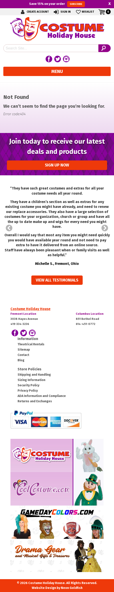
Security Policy (28, 385)
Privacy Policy (28, 391)
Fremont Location (23, 313)
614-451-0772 (85, 324)
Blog (21, 360)
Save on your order (57, 4)
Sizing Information (31, 380)
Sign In (62, 12)
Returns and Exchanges (35, 401)
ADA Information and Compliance (42, 396)
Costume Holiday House (30, 309)
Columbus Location (90, 313)
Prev (9, 228)
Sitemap (24, 350)
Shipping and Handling (34, 375)
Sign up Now (57, 165)
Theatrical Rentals (31, 344)
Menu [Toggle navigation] (57, 71)
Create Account (34, 12)
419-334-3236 (19, 324)
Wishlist (84, 12)
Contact (23, 355)
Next (104, 228)
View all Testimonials (57, 280)
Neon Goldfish (71, 588)
